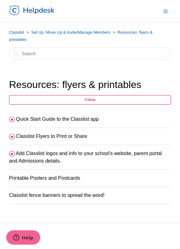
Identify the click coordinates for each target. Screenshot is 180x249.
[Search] (90, 53)
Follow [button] (90, 100)
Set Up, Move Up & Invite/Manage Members (70, 32)
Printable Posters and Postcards (44, 178)
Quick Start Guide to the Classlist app (57, 119)
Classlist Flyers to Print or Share (51, 136)
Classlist (16, 32)
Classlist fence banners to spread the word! (57, 195)
